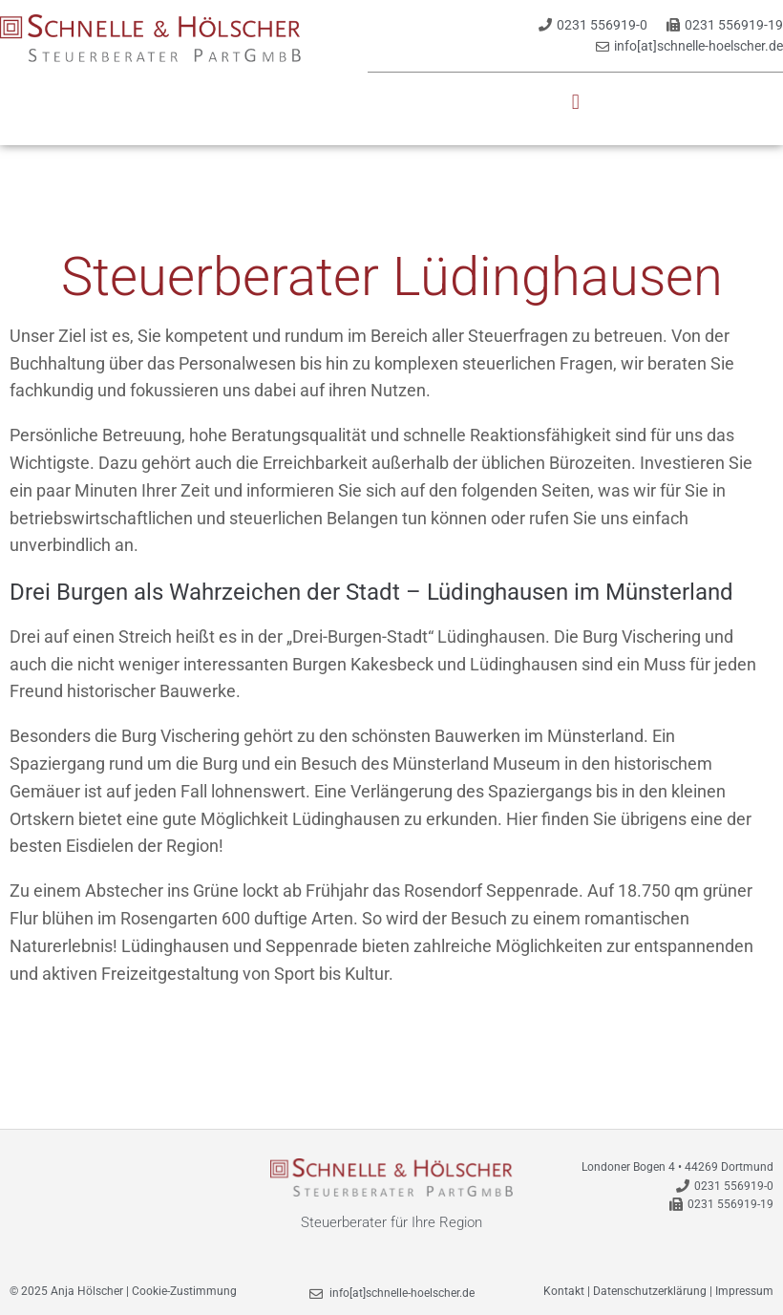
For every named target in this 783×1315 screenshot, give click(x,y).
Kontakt (563, 1291)
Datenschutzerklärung (650, 1291)
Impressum (744, 1291)
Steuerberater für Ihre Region (391, 1222)
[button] (575, 102)
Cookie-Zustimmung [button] (184, 1291)
